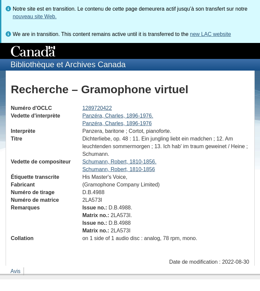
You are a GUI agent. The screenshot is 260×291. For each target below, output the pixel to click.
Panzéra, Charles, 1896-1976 (117, 123)
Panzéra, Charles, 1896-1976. (117, 116)
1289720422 (97, 108)
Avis (16, 271)
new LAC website (210, 34)
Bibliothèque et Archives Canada (68, 64)
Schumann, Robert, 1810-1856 (118, 169)
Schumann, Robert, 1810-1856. (119, 161)
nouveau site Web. (34, 16)
